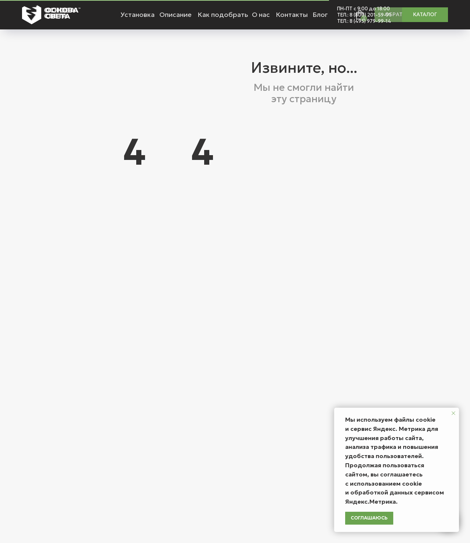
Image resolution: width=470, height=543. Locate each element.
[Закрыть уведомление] (453, 413)
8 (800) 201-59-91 (370, 15)
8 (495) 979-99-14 (370, 21)
